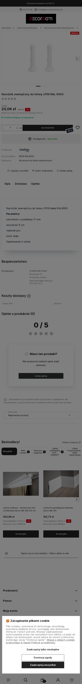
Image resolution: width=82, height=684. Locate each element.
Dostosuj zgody (43, 657)
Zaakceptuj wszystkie (43, 664)
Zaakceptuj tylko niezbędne (43, 649)
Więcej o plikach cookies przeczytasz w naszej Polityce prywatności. (40, 641)
